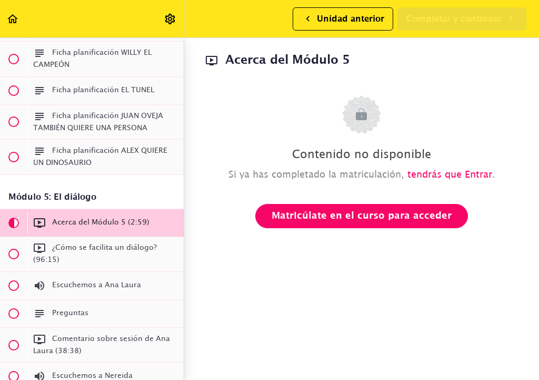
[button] (13, 18)
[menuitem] (170, 18)
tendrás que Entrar (449, 175)
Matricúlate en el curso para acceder (362, 216)
